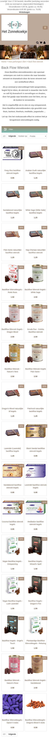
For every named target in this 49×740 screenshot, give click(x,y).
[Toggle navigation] (45, 27)
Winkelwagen (24, 12)
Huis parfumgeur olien (17, 62)
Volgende (12, 136)
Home (4, 62)
